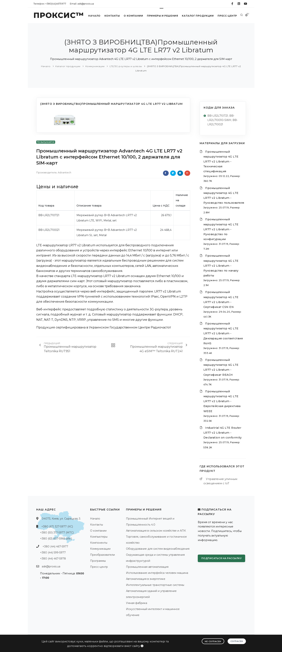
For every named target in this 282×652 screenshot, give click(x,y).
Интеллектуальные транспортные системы (155, 585)
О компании (133, 15)
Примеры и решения (162, 15)
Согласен (236, 641)
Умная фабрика (136, 603)
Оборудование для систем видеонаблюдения (157, 548)
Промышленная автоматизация (147, 567)
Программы (98, 560)
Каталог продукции (198, 15)
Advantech (64, 172)
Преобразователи (102, 554)
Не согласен (213, 641)
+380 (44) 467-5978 (53, 558)
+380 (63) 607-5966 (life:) (56, 538)
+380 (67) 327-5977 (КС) (57, 526)
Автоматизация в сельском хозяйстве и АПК (156, 530)
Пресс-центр (227, 15)
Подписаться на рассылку (221, 558)
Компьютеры (98, 536)
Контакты (112, 15)
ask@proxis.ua (51, 566)
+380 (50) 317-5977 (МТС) (57, 532)
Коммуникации (95, 66)
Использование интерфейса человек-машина (157, 573)
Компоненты (98, 542)
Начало (94, 15)
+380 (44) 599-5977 (53, 552)
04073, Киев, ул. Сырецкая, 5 (61, 518)
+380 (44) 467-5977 (55, 546)
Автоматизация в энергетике (145, 579)
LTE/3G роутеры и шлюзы (126, 66)
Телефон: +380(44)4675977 (49, 3)
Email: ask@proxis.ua (82, 3)
